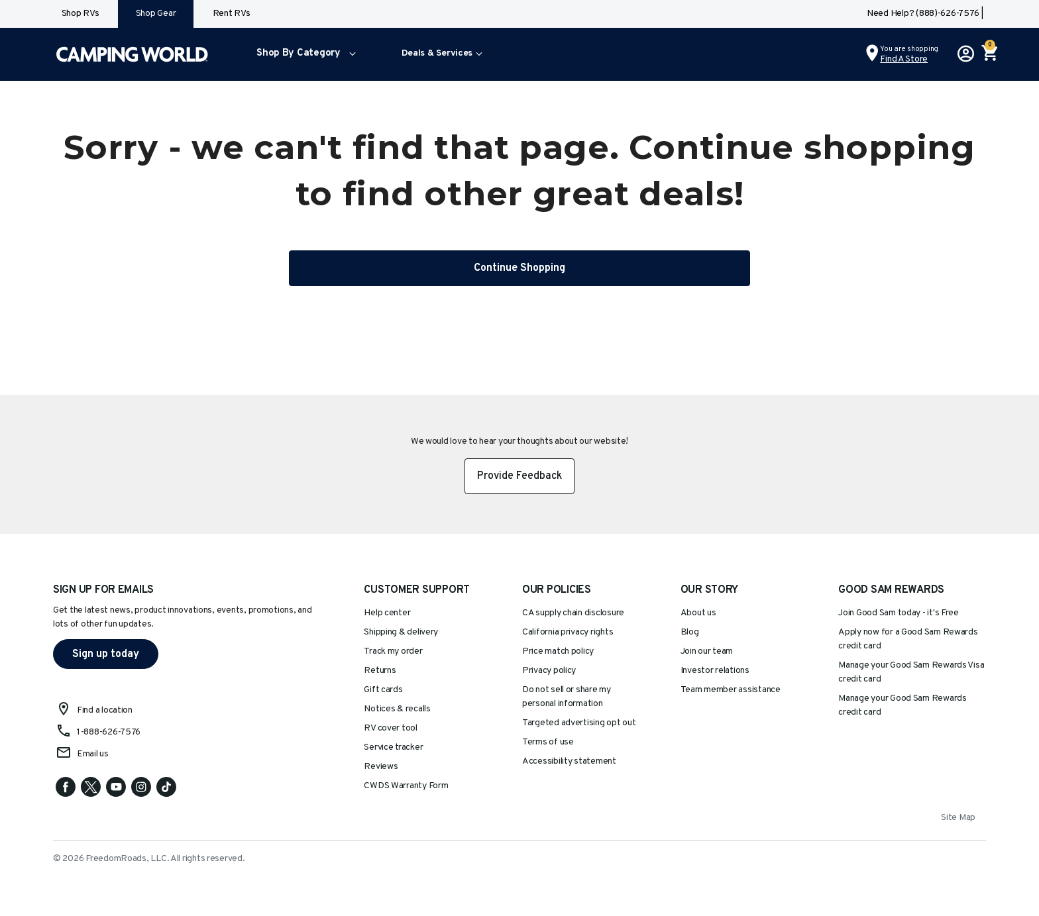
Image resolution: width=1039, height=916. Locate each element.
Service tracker (393, 747)
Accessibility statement (569, 761)
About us (698, 613)
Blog (690, 632)
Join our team (707, 651)
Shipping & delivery (401, 632)
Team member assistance (731, 689)
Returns (380, 670)
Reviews (381, 766)
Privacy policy (549, 670)
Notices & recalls (397, 709)
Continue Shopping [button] (519, 268)
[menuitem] (303, 54)
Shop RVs (80, 13)
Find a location (105, 710)
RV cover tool (390, 728)
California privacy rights (567, 632)
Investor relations (715, 670)
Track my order (393, 651)
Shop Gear (156, 13)
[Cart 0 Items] (989, 54)
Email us (93, 754)
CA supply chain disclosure (573, 613)
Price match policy (558, 651)
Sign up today (105, 654)
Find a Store (904, 59)
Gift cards (383, 689)
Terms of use (548, 742)
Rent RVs (231, 13)
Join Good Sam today (898, 613)
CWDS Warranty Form (406, 785)
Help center (387, 613)
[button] (303, 54)
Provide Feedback (519, 476)
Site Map (958, 817)
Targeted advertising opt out (578, 723)
